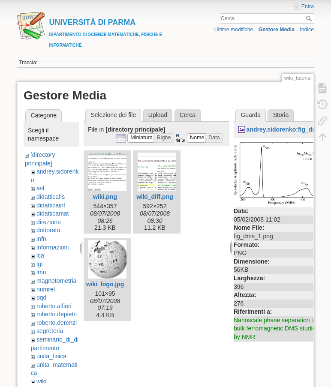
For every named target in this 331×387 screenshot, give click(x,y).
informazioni (52, 247)
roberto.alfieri (54, 306)
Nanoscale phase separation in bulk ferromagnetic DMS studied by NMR (276, 328)
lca (40, 255)
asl (40, 188)
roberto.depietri (56, 314)
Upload (157, 114)
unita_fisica (51, 356)
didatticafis (50, 196)
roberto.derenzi (56, 322)
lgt (39, 264)
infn (41, 238)
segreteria (49, 330)
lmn (41, 272)
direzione (48, 222)
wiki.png (105, 196)
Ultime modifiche (233, 30)
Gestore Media (277, 30)
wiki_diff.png (154, 196)
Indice (307, 30)
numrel (45, 289)
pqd (41, 297)
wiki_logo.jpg (105, 284)
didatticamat (52, 213)
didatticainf (50, 205)
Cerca (310, 18)
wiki (41, 381)
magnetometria (56, 280)
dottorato (48, 230)
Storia (281, 114)
